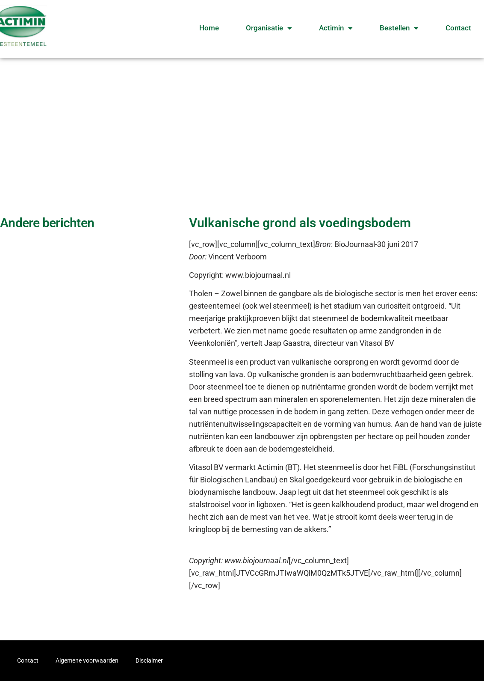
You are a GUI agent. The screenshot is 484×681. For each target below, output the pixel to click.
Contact (458, 28)
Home (209, 28)
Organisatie (269, 28)
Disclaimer (149, 660)
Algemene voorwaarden (87, 660)
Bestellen (399, 28)
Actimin (336, 28)
